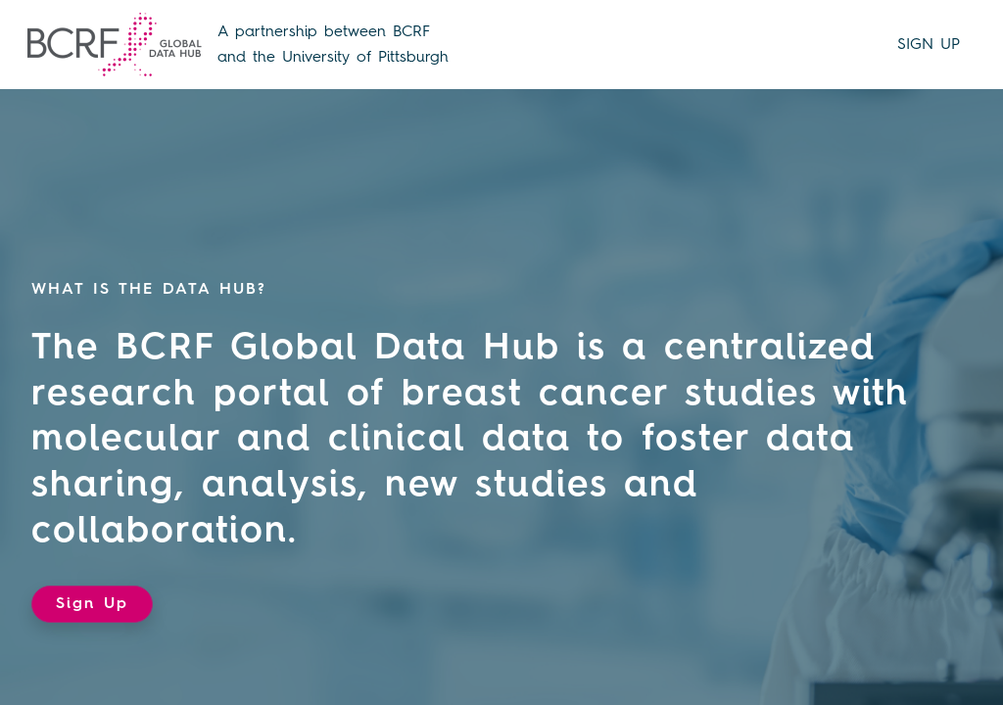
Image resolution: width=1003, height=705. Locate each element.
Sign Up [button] (92, 604)
